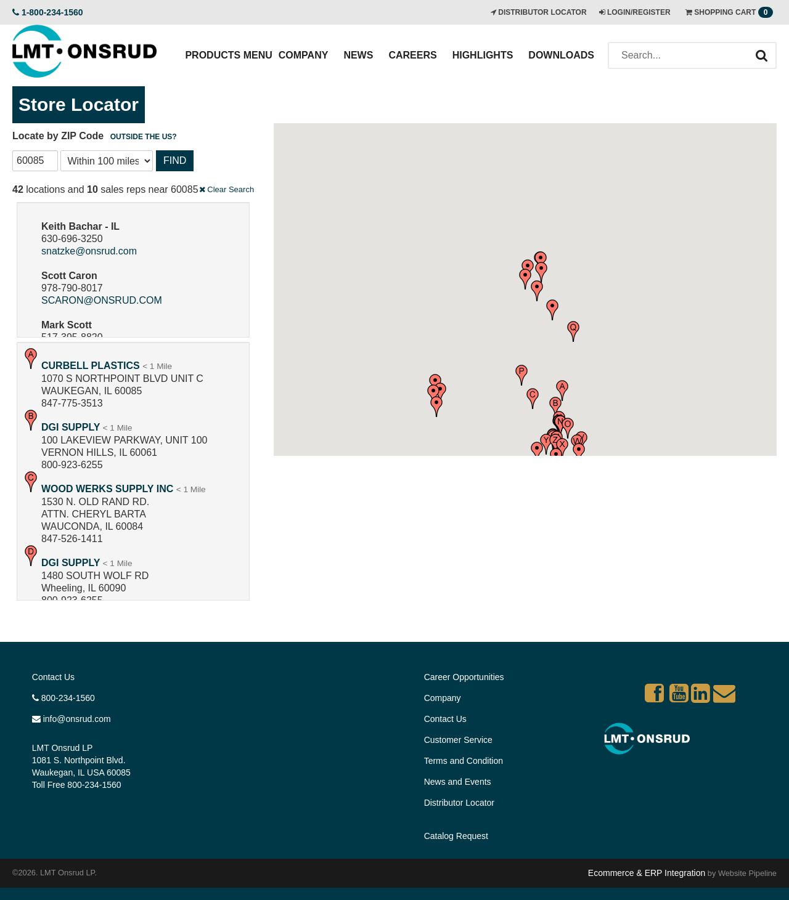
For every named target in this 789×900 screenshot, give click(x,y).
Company (304, 55)
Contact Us (53, 677)
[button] (562, 390)
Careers (412, 55)
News (358, 55)
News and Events (457, 782)
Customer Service (458, 740)
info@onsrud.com (71, 719)
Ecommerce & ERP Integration (646, 873)
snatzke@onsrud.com (89, 251)
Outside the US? (143, 136)
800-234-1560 (63, 698)
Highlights (482, 55)
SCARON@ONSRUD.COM (101, 300)
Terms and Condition (463, 761)
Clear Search (226, 189)
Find (174, 160)
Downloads (561, 55)
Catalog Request (456, 836)
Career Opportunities (464, 677)
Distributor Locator (459, 803)
